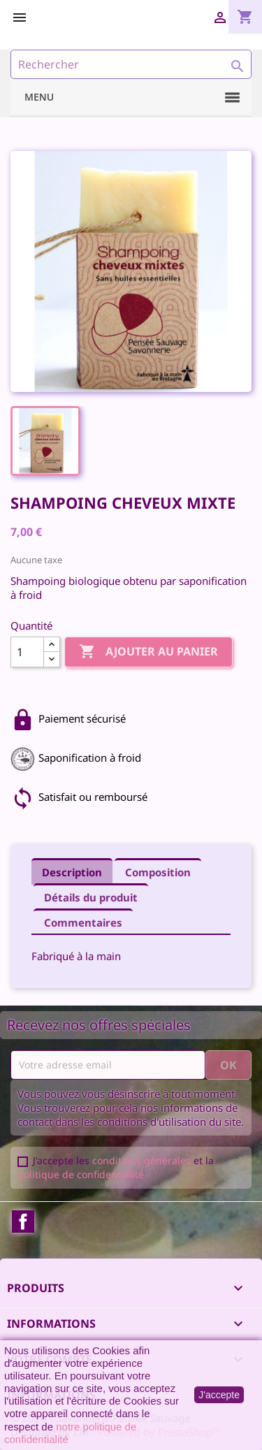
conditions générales (141, 1160)
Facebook (23, 1221)
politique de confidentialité (80, 1174)
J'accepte (219, 1394)
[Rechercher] (131, 64)
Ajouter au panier (148, 652)
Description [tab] (72, 872)
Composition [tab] (158, 872)
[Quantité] (27, 652)
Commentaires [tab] (83, 922)
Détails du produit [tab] (91, 897)
